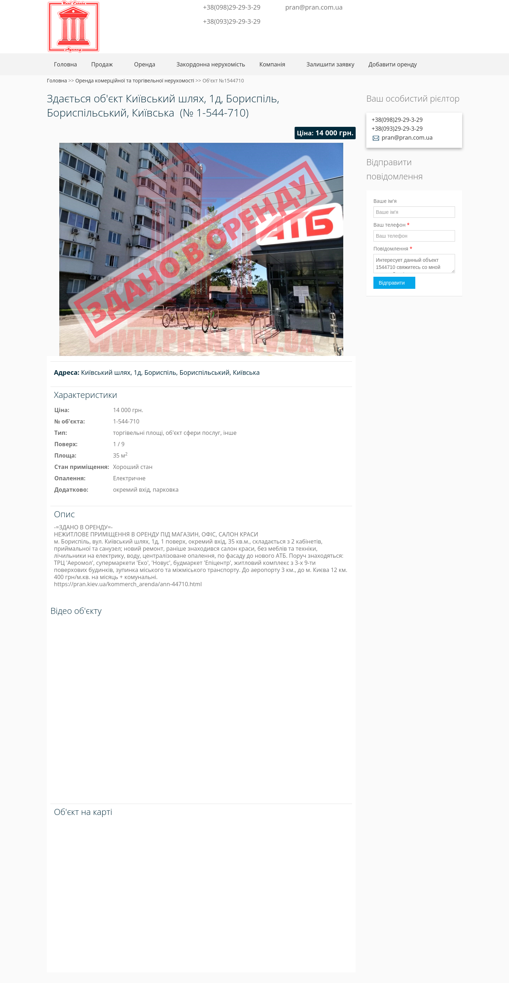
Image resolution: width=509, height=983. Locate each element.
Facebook (400, 6)
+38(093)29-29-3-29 (232, 21)
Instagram (433, 6)
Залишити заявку (331, 64)
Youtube (456, 6)
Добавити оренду (392, 64)
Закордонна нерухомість (210, 64)
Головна (65, 64)
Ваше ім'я (384, 201)
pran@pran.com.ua (314, 7)
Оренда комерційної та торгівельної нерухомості (134, 80)
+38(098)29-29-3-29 (232, 7)
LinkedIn (445, 6)
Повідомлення (392, 248)
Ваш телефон (391, 224)
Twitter (410, 6)
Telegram (422, 6)
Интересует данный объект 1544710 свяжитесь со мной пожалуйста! (414, 263)
